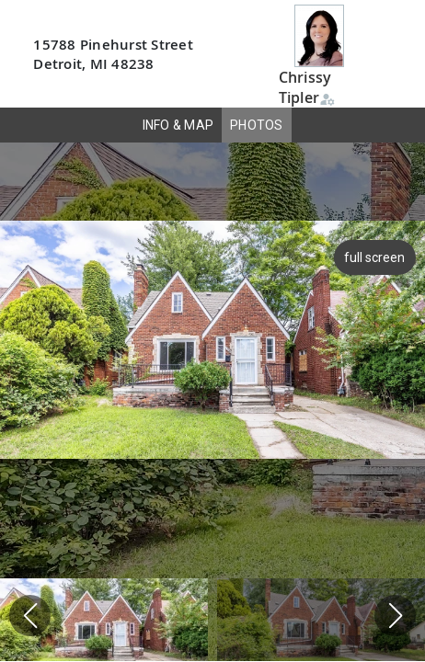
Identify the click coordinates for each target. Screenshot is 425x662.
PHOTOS (256, 125)
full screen (372, 257)
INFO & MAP (178, 125)
